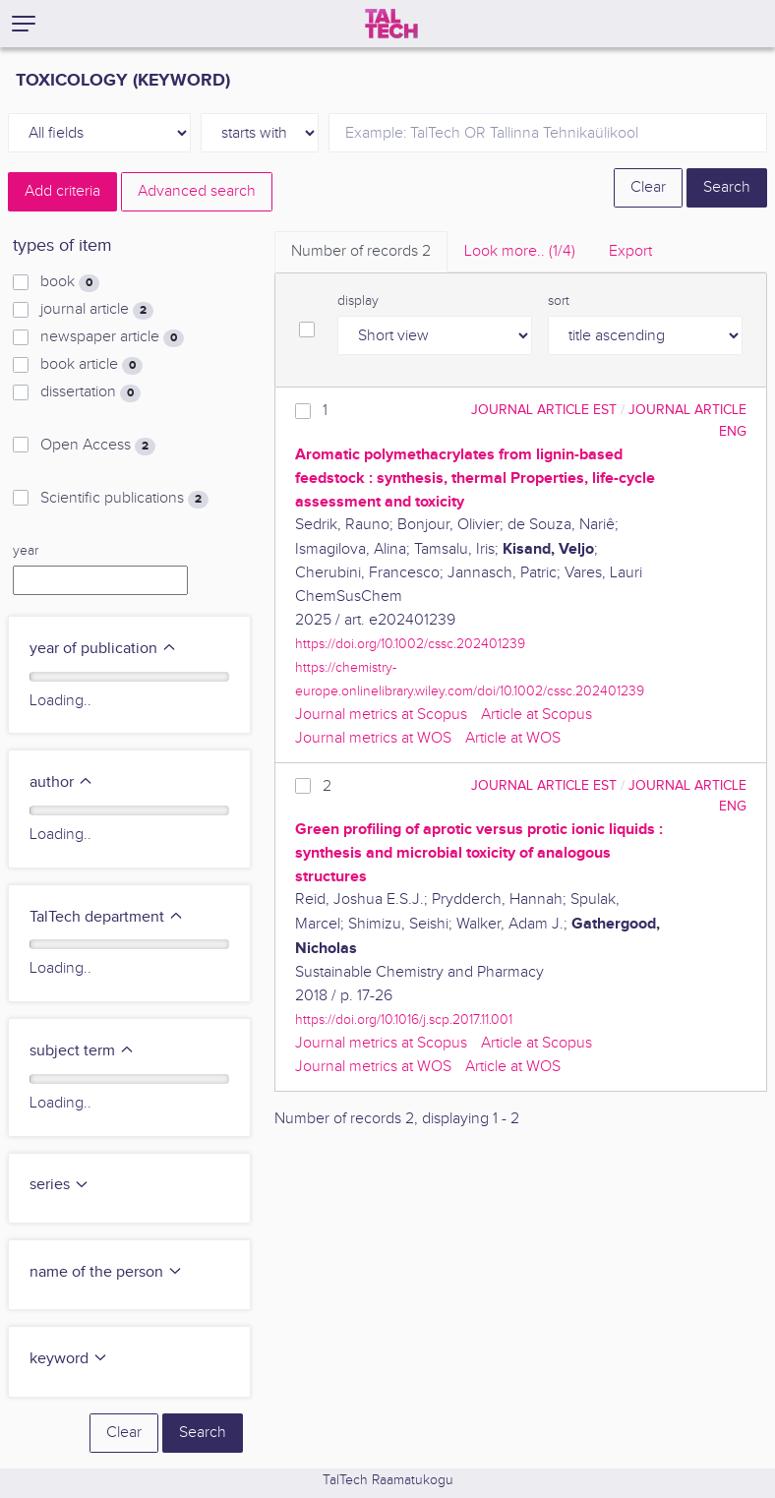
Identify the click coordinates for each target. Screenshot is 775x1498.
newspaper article (112, 337)
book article (91, 365)
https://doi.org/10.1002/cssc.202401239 (410, 643)
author (61, 782)
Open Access (97, 445)
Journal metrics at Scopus (381, 714)
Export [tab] (630, 251)
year (25, 551)
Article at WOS (513, 738)
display (358, 301)
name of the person (106, 1272)
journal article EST (544, 409)
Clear (648, 187)
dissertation (90, 392)
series (59, 1184)
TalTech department (107, 917)
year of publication (103, 648)
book (69, 282)
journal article (96, 310)
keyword (69, 1358)
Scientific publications (124, 499)
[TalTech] (391, 23)
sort (558, 301)
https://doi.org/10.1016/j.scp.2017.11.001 (403, 1019)
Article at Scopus (536, 714)
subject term (82, 1051)
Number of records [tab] (361, 251)
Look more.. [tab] (519, 251)
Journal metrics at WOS (373, 738)
